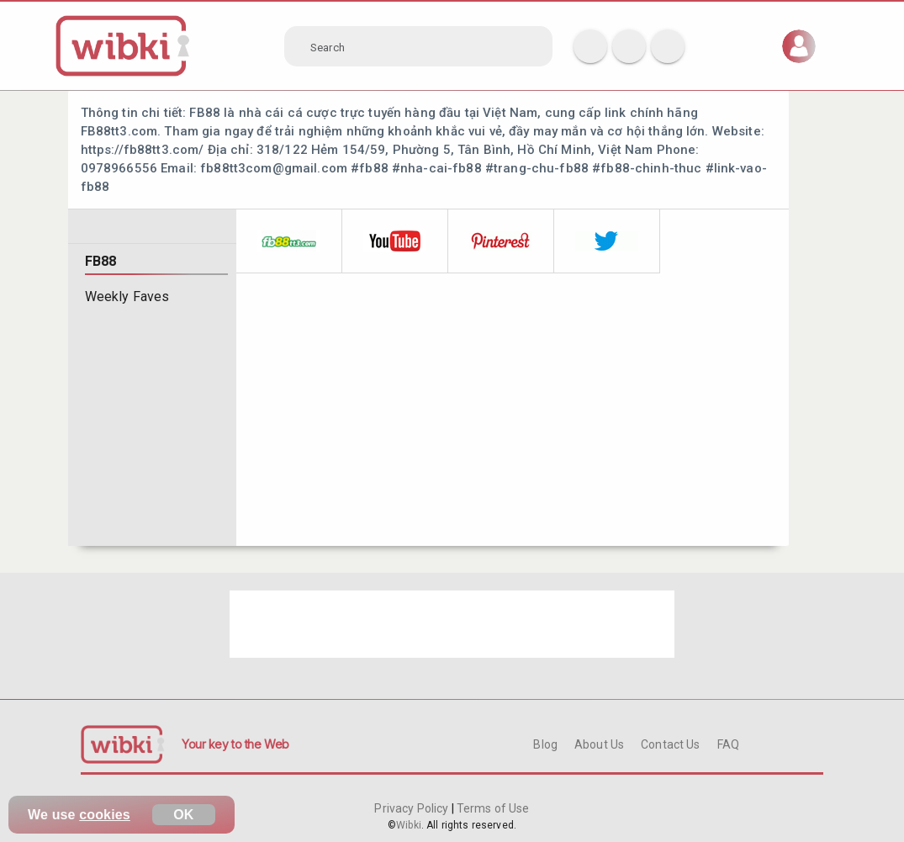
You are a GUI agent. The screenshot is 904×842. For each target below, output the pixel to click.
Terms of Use (492, 808)
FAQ (728, 744)
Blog (545, 744)
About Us (599, 744)
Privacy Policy (412, 808)
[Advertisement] (452, 624)
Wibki (408, 825)
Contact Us (670, 744)
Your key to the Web (235, 744)
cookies (104, 815)
